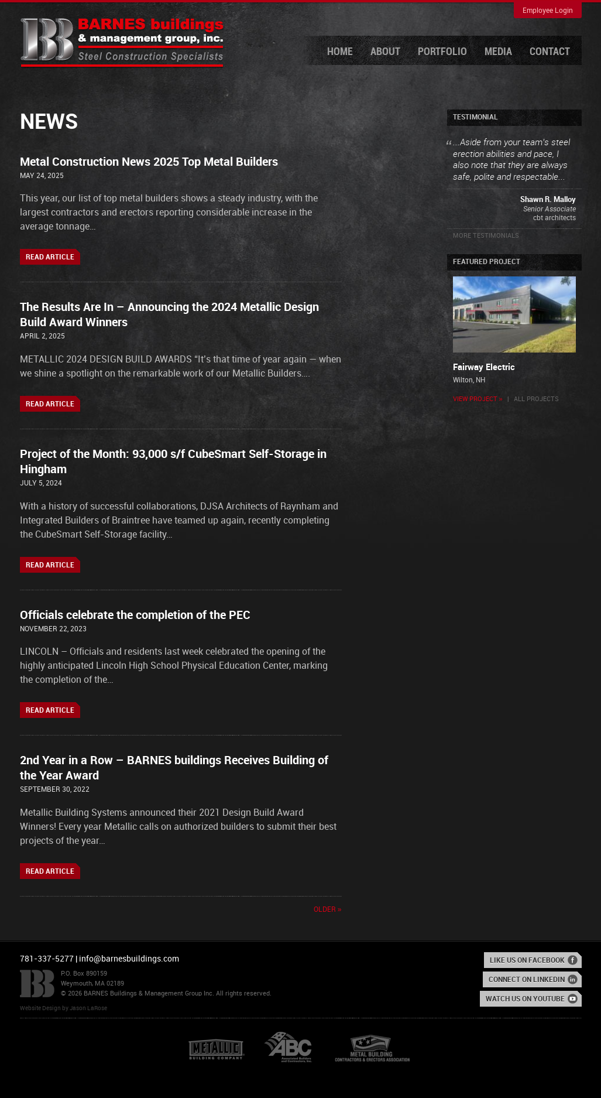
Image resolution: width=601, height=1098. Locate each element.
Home (340, 51)
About (385, 51)
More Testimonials (486, 236)
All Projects (536, 399)
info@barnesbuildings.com (129, 959)
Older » (328, 910)
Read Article (50, 257)
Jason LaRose (88, 1008)
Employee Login (548, 11)
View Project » (478, 399)
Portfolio (442, 51)
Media (498, 51)
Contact (550, 51)
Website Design (40, 1008)
